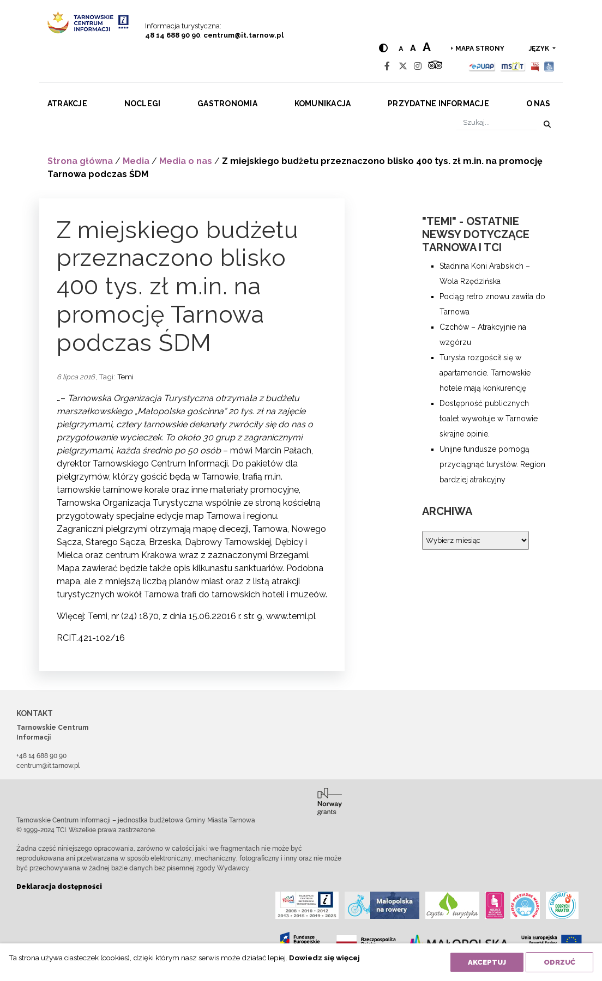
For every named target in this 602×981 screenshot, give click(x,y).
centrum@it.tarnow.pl (243, 35)
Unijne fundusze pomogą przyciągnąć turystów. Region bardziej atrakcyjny (492, 464)
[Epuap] (482, 66)
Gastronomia (227, 103)
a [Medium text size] (413, 48)
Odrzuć (559, 962)
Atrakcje (67, 103)
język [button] (540, 48)
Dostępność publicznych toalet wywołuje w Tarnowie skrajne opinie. (489, 418)
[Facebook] (387, 66)
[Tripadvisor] (435, 66)
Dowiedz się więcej (324, 957)
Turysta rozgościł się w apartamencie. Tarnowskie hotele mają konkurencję (485, 372)
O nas (538, 103)
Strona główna (80, 161)
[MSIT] (512, 66)
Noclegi (142, 103)
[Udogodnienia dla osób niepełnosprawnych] (549, 66)
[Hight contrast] (383, 48)
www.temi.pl (291, 616)
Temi (125, 376)
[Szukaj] (496, 122)
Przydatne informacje (438, 103)
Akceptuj (487, 962)
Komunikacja (322, 103)
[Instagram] (418, 66)
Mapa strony (479, 48)
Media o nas (185, 161)
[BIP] (535, 66)
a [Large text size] (427, 47)
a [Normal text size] (401, 49)
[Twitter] (403, 66)
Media (136, 161)
